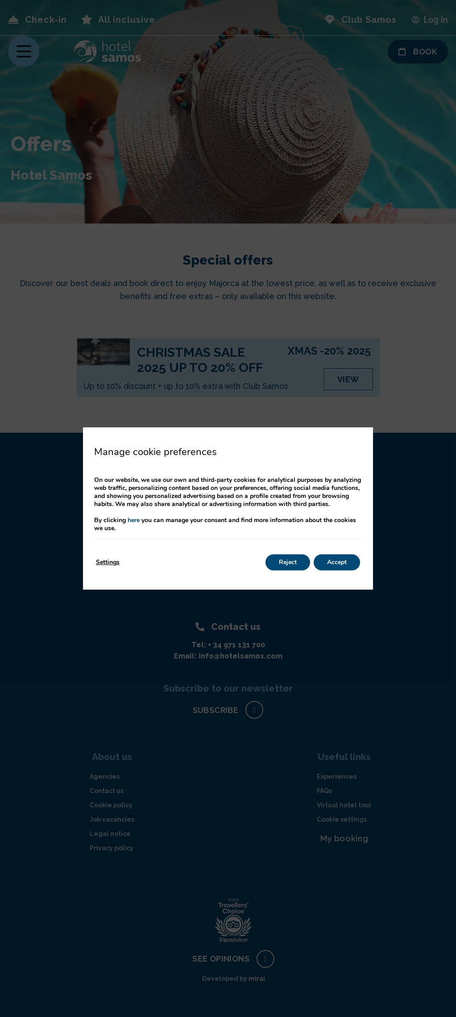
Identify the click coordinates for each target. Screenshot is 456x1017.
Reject (288, 562)
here (134, 520)
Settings (108, 562)
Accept (337, 562)
